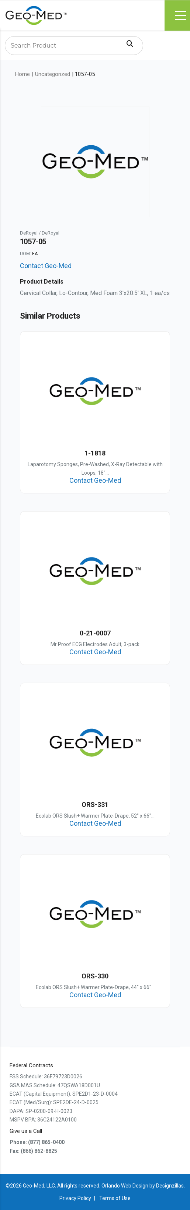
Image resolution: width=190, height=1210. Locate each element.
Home (22, 74)
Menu (180, 15)
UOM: (25, 253)
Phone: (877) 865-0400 (37, 1142)
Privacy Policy (75, 1198)
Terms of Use (115, 1198)
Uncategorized (52, 74)
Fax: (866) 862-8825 (33, 1151)
